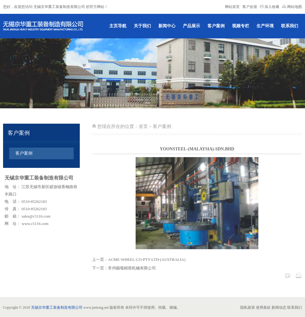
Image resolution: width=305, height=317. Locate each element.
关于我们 (142, 26)
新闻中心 (167, 26)
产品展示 (191, 26)
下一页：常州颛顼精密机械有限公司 (124, 268)
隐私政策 (247, 307)
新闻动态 (279, 307)
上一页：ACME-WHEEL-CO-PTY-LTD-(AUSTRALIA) (138, 259)
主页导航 (117, 26)
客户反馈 (249, 7)
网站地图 (292, 7)
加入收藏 (270, 7)
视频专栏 (240, 26)
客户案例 (216, 26)
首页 (143, 126)
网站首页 (232, 7)
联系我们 (289, 26)
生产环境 (265, 26)
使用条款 (263, 307)
